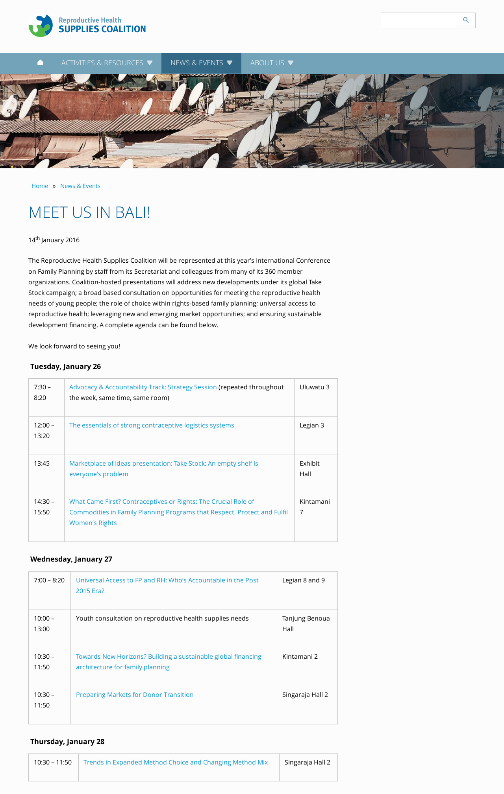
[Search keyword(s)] (419, 20)
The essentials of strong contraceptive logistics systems (151, 425)
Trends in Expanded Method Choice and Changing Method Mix (175, 762)
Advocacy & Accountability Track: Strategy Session (144, 387)
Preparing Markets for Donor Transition (135, 694)
